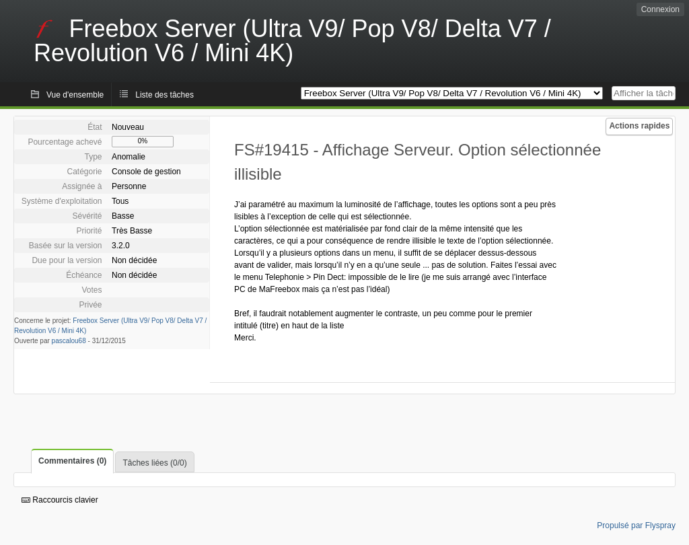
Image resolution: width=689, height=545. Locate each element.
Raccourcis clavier (60, 500)
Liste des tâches (164, 95)
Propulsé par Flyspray (636, 525)
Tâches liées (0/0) (154, 463)
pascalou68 (69, 340)
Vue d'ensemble (75, 95)
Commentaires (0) (72, 461)
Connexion (660, 9)
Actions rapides (639, 126)
